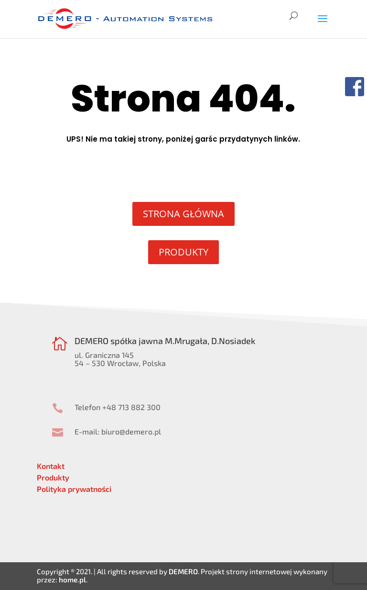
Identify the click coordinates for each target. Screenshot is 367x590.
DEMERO (183, 571)
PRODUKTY (183, 251)
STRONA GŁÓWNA (183, 213)
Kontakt (51, 465)
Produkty (53, 477)
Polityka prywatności (74, 488)
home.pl (72, 579)
